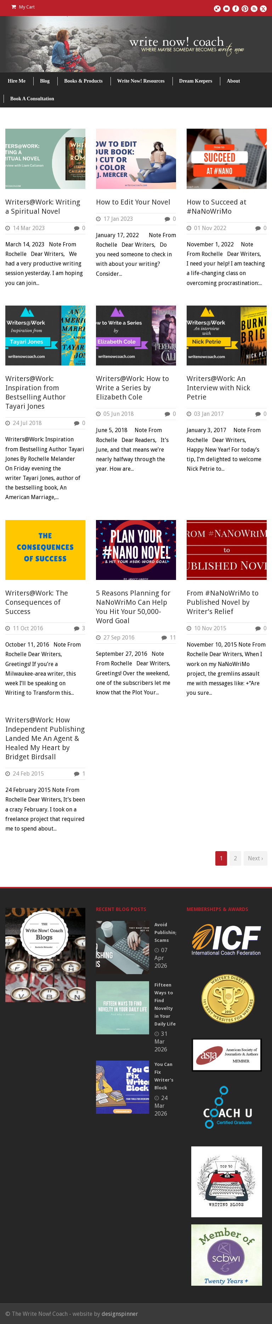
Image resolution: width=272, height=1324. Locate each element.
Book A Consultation (32, 98)
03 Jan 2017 (209, 413)
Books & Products (83, 81)
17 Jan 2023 (118, 219)
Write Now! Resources (141, 81)
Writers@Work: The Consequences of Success (36, 602)
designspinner (120, 1314)
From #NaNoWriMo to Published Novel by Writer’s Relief (223, 602)
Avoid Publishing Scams (166, 932)
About (233, 81)
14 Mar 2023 (29, 228)
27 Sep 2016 (119, 637)
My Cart (23, 7)
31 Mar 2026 (161, 1041)
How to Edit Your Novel (133, 202)
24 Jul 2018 (27, 423)
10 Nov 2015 (210, 628)
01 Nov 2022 (210, 228)
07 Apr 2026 (161, 958)
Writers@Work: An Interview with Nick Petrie (218, 387)
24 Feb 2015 (28, 773)
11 (173, 637)
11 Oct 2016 (28, 628)
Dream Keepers (195, 81)
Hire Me (17, 81)
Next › (255, 858)
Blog (45, 81)
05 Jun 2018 (118, 413)
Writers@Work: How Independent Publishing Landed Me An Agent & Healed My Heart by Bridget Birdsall (45, 738)
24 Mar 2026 (161, 1106)
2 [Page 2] (235, 858)
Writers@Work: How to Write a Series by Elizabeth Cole (132, 387)
